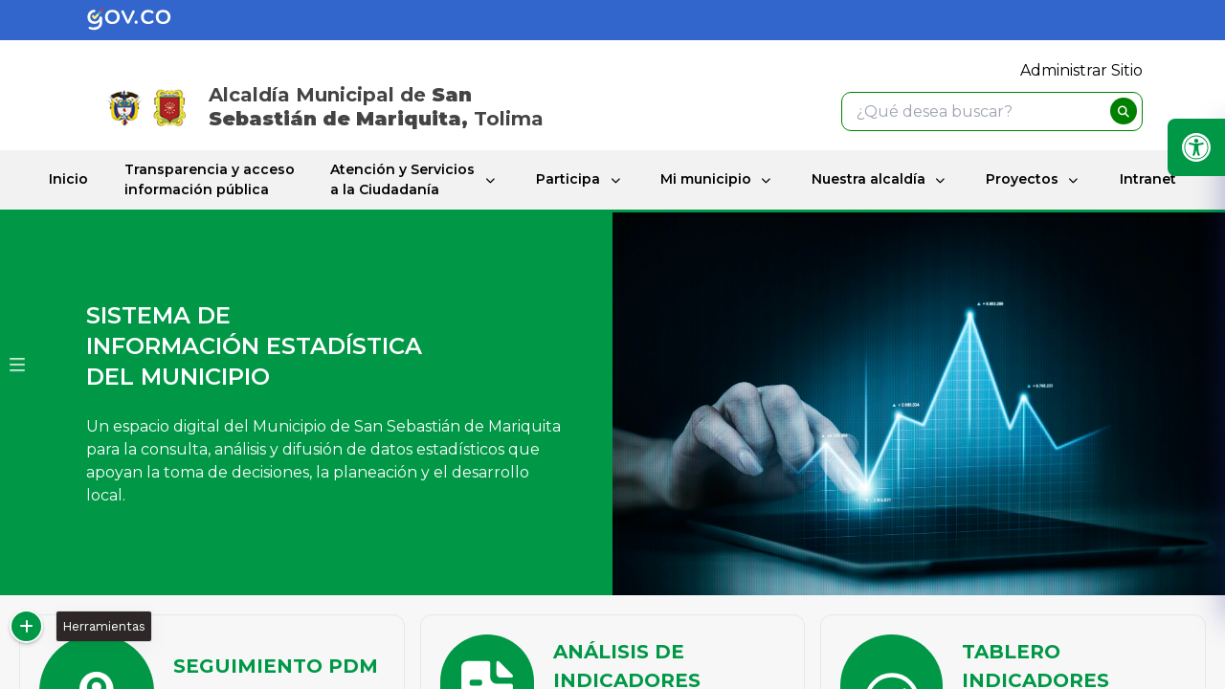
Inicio (68, 179)
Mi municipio (705, 179)
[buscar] (1123, 111)
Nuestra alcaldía (868, 179)
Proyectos (1022, 179)
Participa (567, 179)
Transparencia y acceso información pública (209, 179)
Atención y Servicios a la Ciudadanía (402, 179)
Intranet (1148, 179)
